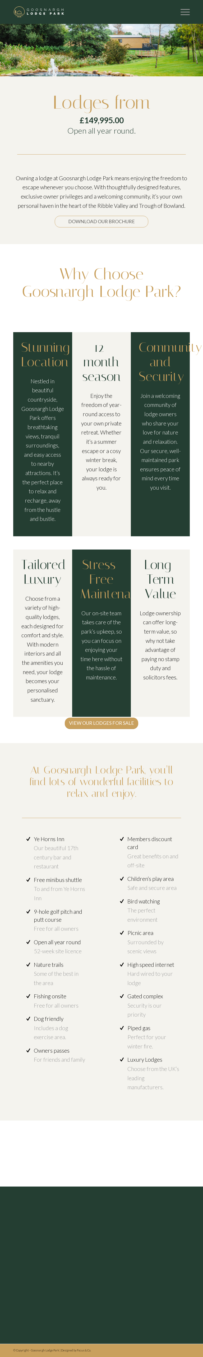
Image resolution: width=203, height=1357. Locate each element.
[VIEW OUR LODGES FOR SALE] (101, 723)
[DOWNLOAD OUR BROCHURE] (101, 221)
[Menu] (182, 12)
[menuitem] (182, 12)
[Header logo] (39, 12)
